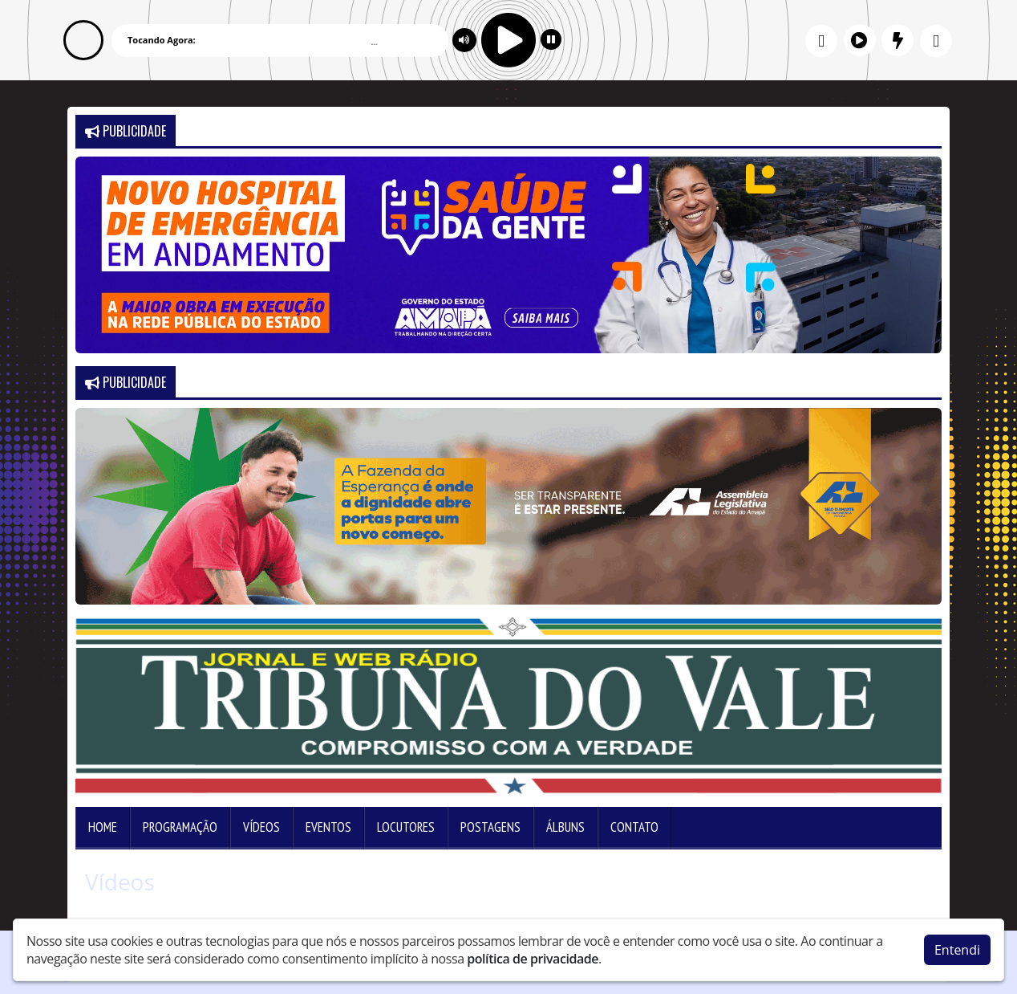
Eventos (328, 827)
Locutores (406, 827)
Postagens (490, 827)
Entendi (957, 950)
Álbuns (565, 827)
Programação (180, 827)
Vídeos (261, 827)
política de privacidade (532, 959)
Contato (634, 827)
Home (102, 827)
